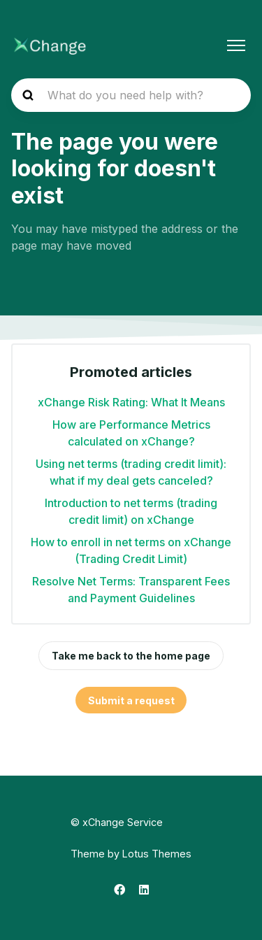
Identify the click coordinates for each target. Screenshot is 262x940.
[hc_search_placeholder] (131, 95)
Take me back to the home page (131, 656)
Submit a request (131, 700)
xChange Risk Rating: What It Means (131, 402)
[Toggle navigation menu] (236, 45)
